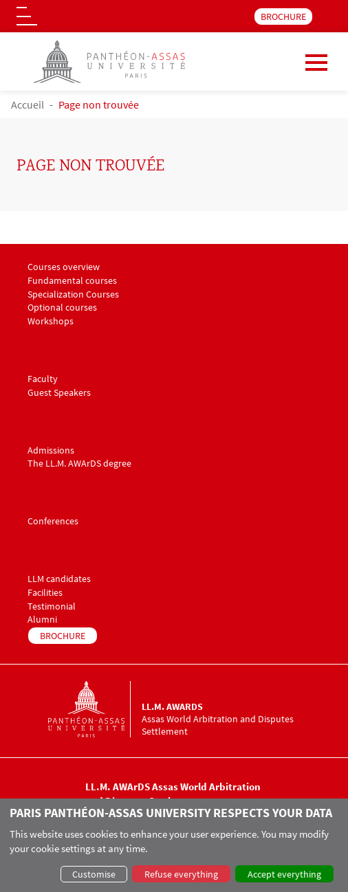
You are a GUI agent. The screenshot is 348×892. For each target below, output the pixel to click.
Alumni (42, 619)
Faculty (43, 379)
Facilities (45, 593)
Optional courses (62, 307)
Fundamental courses (72, 281)
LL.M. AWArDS (172, 706)
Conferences (53, 521)
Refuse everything (181, 874)
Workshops (51, 321)
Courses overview (64, 267)
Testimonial (52, 606)
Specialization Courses (73, 294)
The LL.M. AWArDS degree (79, 463)
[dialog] (174, 845)
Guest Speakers (59, 393)
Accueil (27, 104)
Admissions (51, 450)
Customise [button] (94, 874)
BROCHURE (283, 16)
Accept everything (284, 874)
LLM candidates (59, 579)
